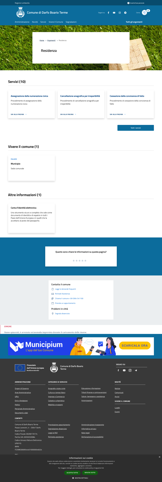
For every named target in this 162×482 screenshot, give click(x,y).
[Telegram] (124, 12)
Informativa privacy (88, 428)
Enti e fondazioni (21, 400)
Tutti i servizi (136, 127)
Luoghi (117, 407)
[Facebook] (107, 12)
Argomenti (51, 40)
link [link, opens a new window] (102, 468)
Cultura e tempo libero (56, 392)
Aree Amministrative (23, 392)
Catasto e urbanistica (56, 400)
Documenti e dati (21, 412)
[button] (81, 478)
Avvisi (117, 396)
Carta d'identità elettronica (23, 207)
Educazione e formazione (90, 388)
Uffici (17, 396)
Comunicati (119, 392)
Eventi (117, 411)
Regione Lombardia (22, 3)
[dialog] (81, 468)
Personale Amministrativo (25, 408)
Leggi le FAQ (53, 432)
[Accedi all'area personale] (135, 3)
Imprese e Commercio (56, 396)
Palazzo (14, 159)
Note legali (85, 432)
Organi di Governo (22, 388)
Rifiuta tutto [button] (90, 473)
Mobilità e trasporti (55, 404)
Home (42, 40)
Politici (17, 404)
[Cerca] (144, 12)
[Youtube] (113, 12)
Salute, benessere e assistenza (93, 396)
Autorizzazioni (86, 400)
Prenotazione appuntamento (59, 424)
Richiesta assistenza (56, 436)
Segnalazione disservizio (57, 428)
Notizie (117, 388)
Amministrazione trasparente (92, 424)
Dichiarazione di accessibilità (92, 436)
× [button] (159, 457)
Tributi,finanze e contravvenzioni (94, 392)
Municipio (15, 163)
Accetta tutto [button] (72, 473)
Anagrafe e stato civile (56, 388)
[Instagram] (119, 12)
